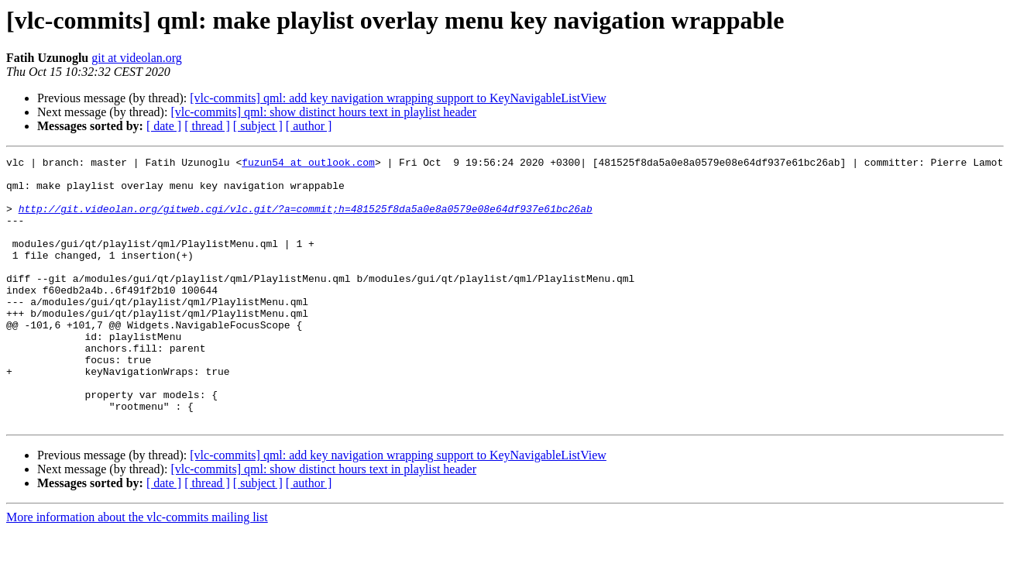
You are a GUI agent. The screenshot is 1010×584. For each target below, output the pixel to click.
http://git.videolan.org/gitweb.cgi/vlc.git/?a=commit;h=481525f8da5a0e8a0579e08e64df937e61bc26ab (306, 220)
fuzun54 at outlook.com (308, 164)
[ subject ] (258, 125)
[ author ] (309, 125)
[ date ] (163, 125)
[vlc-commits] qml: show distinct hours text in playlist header (323, 112)
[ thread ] (207, 125)
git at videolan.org (136, 57)
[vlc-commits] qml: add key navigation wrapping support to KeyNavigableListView (398, 98)
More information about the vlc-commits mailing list (137, 570)
